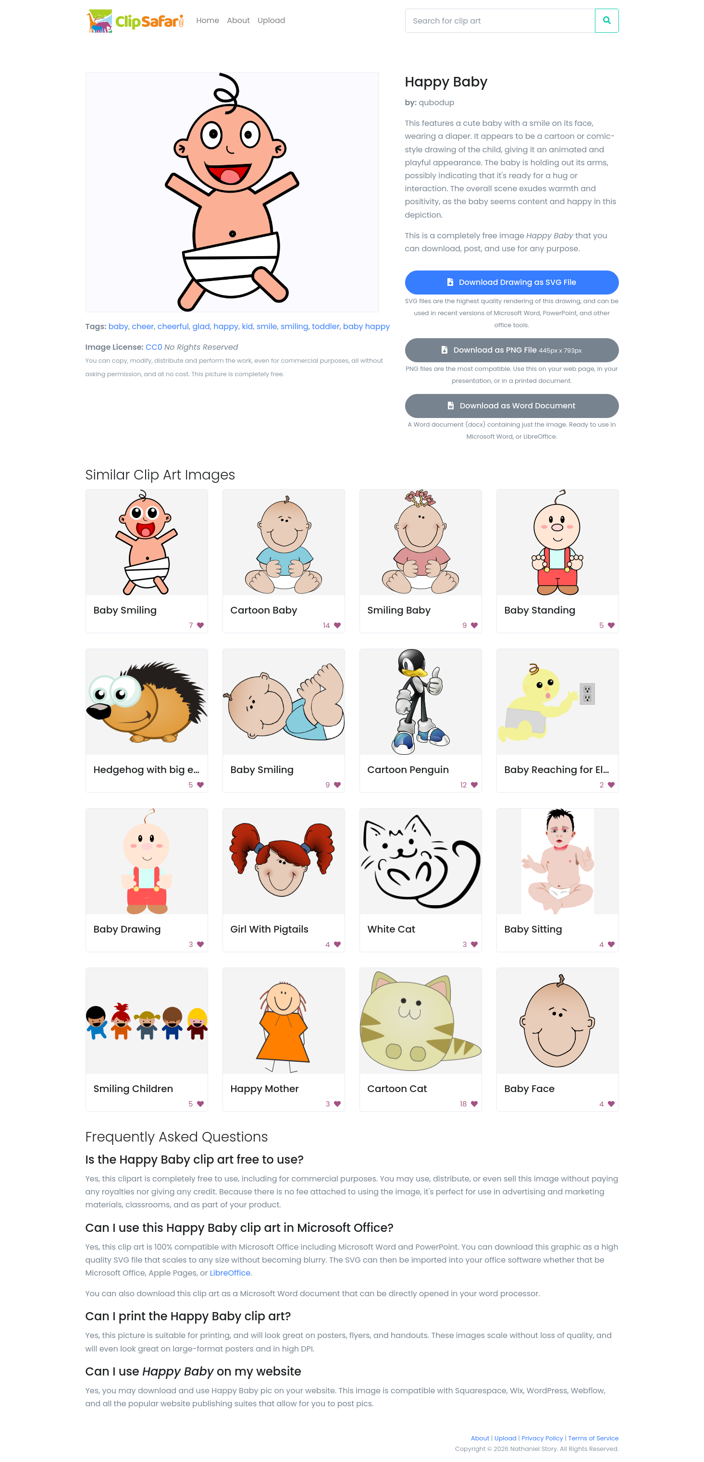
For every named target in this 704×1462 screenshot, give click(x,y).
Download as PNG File (511, 350)
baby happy (366, 326)
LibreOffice (230, 1272)
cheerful (173, 326)
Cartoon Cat (397, 1088)
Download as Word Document (511, 405)
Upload (271, 20)
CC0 (154, 347)
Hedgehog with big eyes (152, 769)
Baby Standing (540, 610)
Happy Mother (265, 1088)
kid (247, 326)
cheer (143, 326)
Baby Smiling (125, 610)
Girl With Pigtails (270, 929)
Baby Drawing (127, 929)
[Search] (500, 21)
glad (201, 326)
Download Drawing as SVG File (511, 282)
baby (118, 326)
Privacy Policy (542, 1438)
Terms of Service (593, 1438)
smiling (295, 326)
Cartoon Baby (264, 610)
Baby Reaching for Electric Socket (585, 769)
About (238, 20)
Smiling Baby (399, 610)
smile (267, 326)
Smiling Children (133, 1088)
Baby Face (530, 1088)
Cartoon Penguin (408, 769)
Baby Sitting (534, 929)
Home (208, 20)
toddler (326, 326)
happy (225, 326)
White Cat (392, 929)
